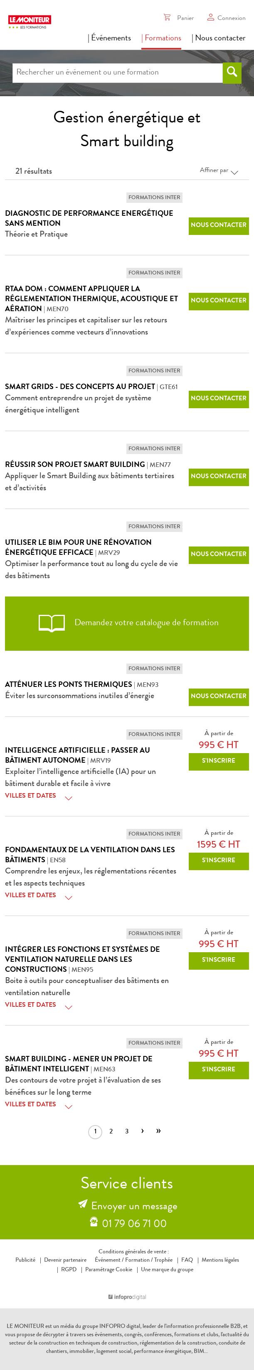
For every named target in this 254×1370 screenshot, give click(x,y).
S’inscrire (218, 762)
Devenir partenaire (65, 1260)
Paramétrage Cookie (108, 1270)
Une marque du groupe (165, 1270)
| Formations (161, 39)
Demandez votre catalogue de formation (127, 623)
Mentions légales (220, 1260)
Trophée (163, 1260)
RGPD (68, 1270)
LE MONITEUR (25, 1327)
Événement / (109, 1260)
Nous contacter (219, 226)
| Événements (109, 39)
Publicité (25, 1260)
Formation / (139, 1260)
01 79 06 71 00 (134, 1225)
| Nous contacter (219, 39)
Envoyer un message (134, 1207)
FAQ (187, 1260)
